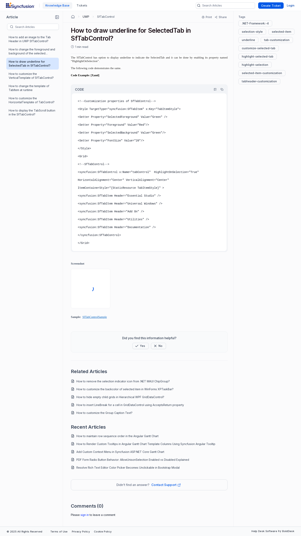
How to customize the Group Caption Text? (104, 412)
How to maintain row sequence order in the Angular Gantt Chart (117, 436)
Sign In (85, 514)
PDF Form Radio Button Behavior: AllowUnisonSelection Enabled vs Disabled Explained (132, 459)
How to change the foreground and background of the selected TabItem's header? (32, 51)
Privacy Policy (81, 531)
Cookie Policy (103, 531)
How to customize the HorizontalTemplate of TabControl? (31, 100)
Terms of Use (59, 531)
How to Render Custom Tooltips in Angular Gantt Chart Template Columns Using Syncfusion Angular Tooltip (145, 444)
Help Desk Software (264, 531)
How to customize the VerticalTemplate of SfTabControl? (31, 75)
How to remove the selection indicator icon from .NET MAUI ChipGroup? (123, 381)
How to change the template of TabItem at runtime (29, 88)
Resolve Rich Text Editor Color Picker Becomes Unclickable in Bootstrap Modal (128, 467)
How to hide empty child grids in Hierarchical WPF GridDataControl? (120, 397)
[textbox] (37, 27)
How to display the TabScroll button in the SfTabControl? (32, 112)
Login (290, 5)
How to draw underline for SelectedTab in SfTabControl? (29, 63)
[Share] (221, 17)
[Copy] (220, 89)
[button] (57, 17)
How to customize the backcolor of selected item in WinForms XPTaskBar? (124, 389)
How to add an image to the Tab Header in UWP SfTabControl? (30, 39)
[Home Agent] (73, 17)
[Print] (207, 17)
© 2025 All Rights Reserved (24, 531)
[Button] (158, 346)
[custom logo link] (20, 5)
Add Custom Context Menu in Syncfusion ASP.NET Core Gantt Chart (120, 451)
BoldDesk (288, 531)
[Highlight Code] (213, 89)
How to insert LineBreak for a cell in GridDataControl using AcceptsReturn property (130, 405)
